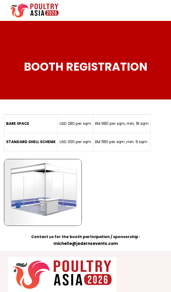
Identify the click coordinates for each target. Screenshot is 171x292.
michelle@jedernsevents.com (85, 243)
